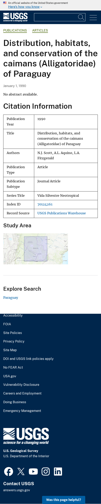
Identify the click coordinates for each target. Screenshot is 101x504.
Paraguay (10, 298)
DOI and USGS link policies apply (28, 359)
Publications (15, 30)
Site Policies (12, 333)
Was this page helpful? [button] (63, 500)
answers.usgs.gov (16, 490)
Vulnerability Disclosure (21, 385)
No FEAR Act (13, 367)
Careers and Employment (22, 393)
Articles (40, 30)
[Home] (15, 21)
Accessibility (13, 315)
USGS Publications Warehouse (61, 213)
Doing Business (14, 402)
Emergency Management (22, 411)
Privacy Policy (13, 341)
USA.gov (9, 376)
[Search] (81, 17)
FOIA (7, 324)
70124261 (44, 204)
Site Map (10, 350)
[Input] (59, 17)
